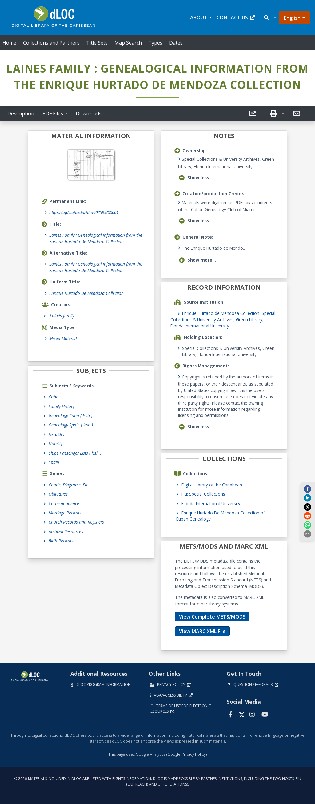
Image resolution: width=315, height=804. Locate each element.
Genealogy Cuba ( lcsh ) (70, 415)
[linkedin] (307, 498)
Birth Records (61, 541)
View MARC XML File (202, 631)
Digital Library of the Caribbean (211, 485)
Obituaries (58, 494)
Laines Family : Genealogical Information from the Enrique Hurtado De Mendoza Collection (95, 238)
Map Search (128, 42)
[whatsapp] (307, 525)
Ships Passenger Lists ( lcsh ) (75, 453)
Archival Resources (66, 531)
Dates (176, 42)
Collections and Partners (51, 42)
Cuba (53, 397)
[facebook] (307, 489)
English (292, 17)
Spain (54, 462)
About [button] (198, 17)
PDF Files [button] (52, 113)
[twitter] (307, 507)
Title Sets (97, 42)
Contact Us (236, 17)
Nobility (55, 443)
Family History (61, 406)
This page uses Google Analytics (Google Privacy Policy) (157, 754)
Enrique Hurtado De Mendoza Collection (86, 293)
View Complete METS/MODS (212, 616)
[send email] (307, 534)
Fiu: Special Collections (203, 494)
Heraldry (56, 434)
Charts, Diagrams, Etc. (69, 485)
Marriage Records (65, 513)
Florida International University (210, 503)
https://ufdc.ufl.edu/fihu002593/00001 (83, 212)
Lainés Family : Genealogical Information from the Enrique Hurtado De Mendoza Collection (95, 267)
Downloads (89, 113)
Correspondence (64, 503)
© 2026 (157, 781)
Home (9, 42)
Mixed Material (63, 338)
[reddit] (307, 516)
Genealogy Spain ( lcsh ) (71, 425)
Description (20, 113)
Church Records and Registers (76, 522)
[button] (270, 17)
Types (155, 42)
